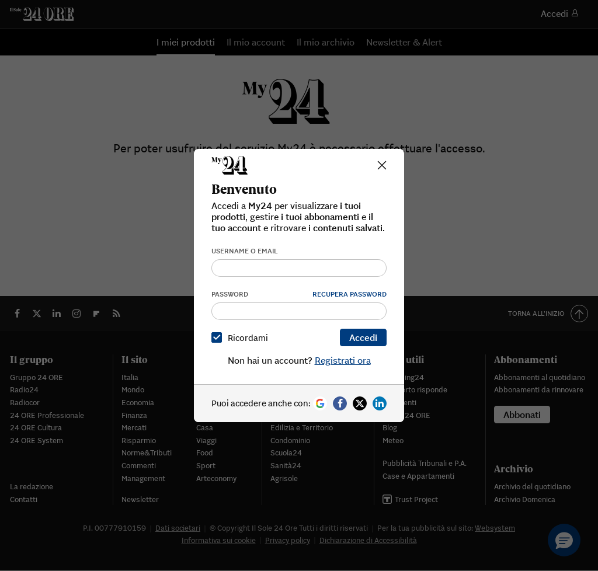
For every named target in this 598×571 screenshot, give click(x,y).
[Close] (381, 165)
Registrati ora (343, 360)
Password (229, 294)
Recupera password (349, 294)
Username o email (244, 250)
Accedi (363, 337)
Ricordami (242, 337)
